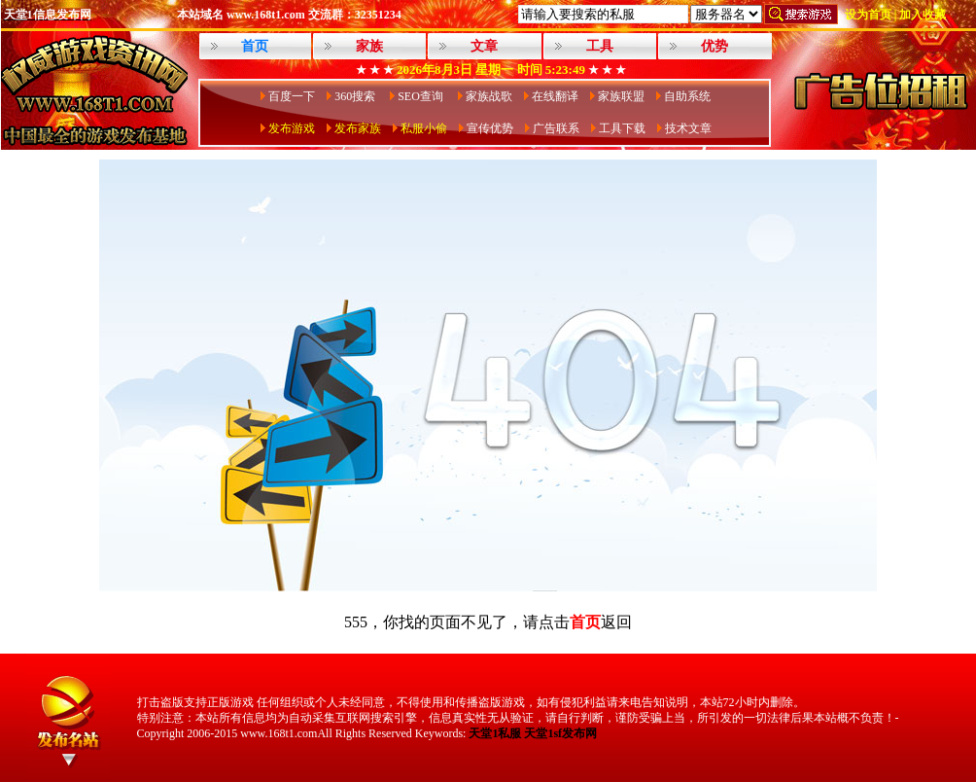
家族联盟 (621, 96)
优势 (714, 46)
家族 (369, 46)
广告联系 (556, 128)
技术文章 (688, 128)
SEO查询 (422, 96)
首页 (585, 622)
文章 (484, 46)
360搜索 (356, 96)
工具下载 (622, 128)
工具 (599, 46)
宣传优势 (490, 128)
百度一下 (291, 96)
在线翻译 (555, 96)
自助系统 (687, 96)
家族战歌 (489, 96)
